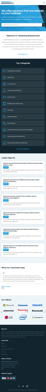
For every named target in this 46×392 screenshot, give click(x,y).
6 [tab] (23, 294)
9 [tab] (31, 294)
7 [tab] (26, 294)
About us (3, 346)
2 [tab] (12, 294)
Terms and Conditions (7, 349)
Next (45, 312)
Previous (1, 312)
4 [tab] (17, 294)
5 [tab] (20, 294)
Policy (3, 352)
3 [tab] (15, 294)
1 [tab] (9, 294)
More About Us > (23, 54)
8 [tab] (28, 294)
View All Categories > (23, 149)
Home (3, 343)
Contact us (4, 354)
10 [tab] (34, 294)
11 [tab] (36, 294)
